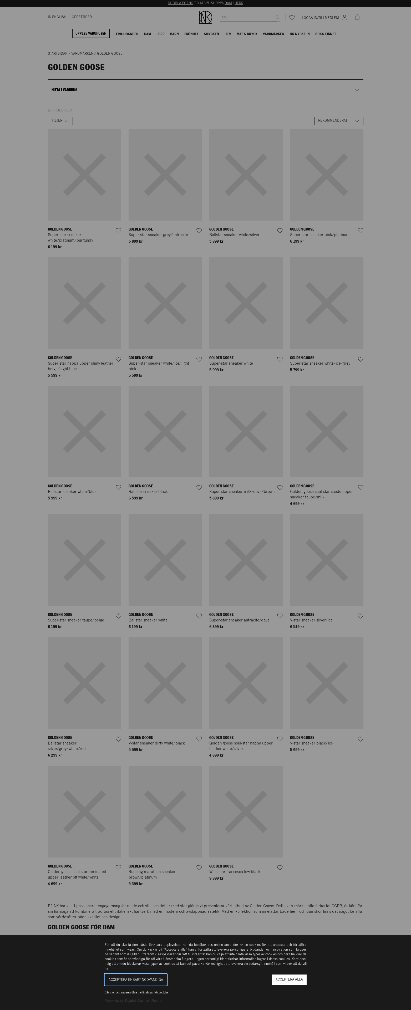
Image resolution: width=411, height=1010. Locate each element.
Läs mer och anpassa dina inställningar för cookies (137, 992)
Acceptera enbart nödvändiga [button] (136, 979)
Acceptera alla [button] (289, 979)
